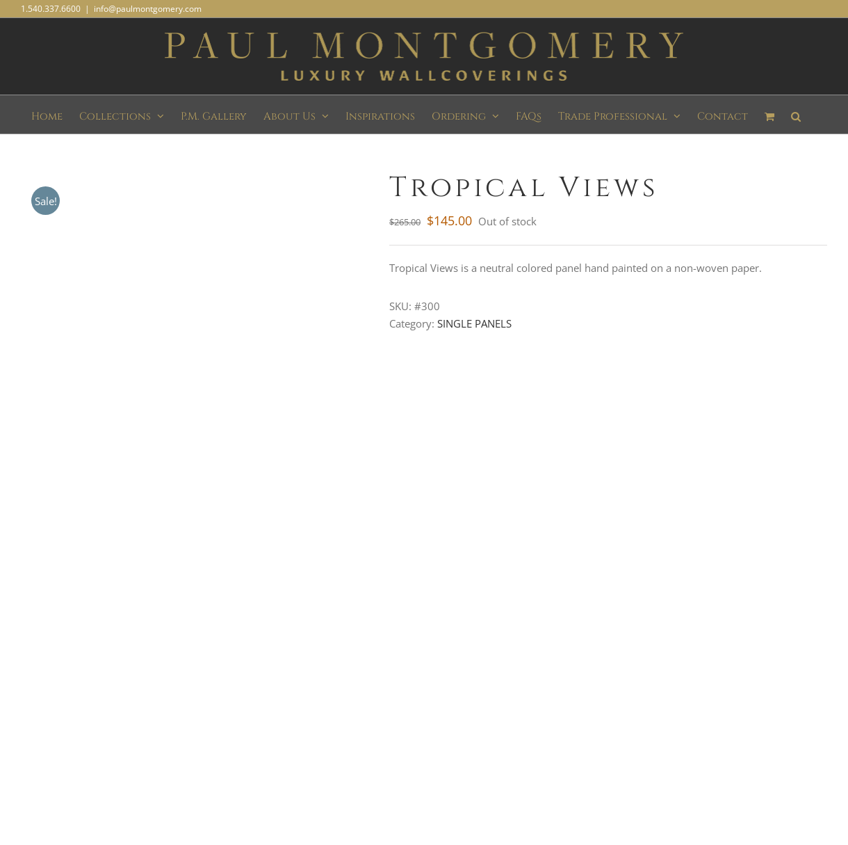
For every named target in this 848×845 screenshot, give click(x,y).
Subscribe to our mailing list (134, 608)
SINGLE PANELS (474, 323)
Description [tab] (48, 389)
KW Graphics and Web (575, 750)
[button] (796, 114)
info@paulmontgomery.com (148, 9)
